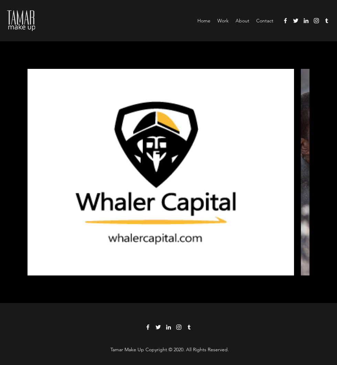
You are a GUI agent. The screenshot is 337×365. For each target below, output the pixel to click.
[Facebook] (285, 20)
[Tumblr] (326, 20)
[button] (223, 20)
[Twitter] (295, 20)
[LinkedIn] (306, 20)
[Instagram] (316, 20)
